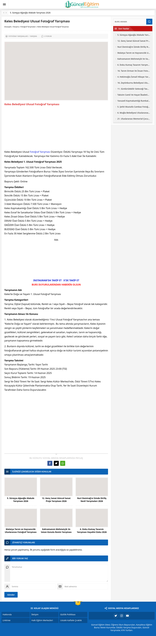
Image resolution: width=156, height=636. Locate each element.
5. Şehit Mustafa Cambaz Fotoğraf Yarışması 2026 (133, 106)
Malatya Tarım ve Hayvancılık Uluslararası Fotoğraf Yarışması (21, 530)
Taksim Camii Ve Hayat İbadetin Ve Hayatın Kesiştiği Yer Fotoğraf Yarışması (133, 94)
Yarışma (16, 27)
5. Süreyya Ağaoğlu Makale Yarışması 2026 (30, 12)
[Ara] (129, 22)
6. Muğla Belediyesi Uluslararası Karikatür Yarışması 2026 (133, 112)
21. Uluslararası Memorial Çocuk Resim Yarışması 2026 (133, 118)
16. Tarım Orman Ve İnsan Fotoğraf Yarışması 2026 (133, 70)
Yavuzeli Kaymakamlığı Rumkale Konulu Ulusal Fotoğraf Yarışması (133, 100)
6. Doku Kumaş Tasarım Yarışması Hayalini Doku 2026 (92, 530)
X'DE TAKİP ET (71, 280)
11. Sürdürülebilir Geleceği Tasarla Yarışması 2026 (133, 88)
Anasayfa (7, 27)
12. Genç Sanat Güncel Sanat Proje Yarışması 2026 (56, 499)
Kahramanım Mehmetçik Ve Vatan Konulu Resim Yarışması (56, 530)
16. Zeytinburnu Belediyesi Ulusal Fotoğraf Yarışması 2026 (133, 82)
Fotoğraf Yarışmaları (28, 27)
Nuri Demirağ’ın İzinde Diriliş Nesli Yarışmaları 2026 (91, 499)
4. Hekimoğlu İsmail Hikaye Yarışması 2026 (133, 76)
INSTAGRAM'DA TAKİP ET (47, 280)
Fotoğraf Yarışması (40, 151)
